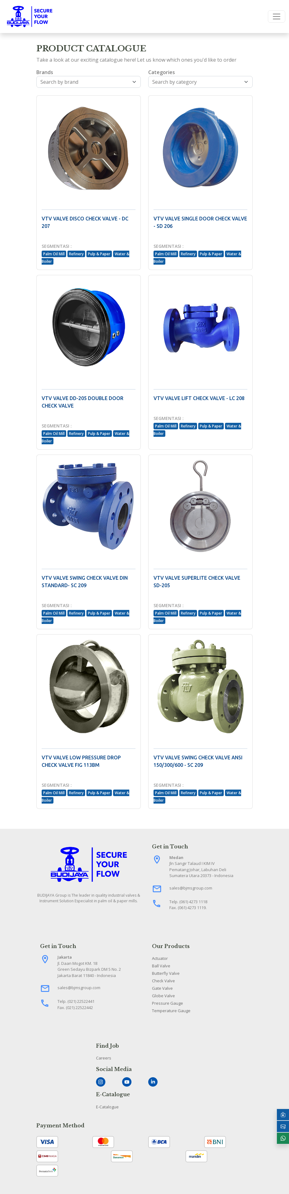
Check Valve (163, 981)
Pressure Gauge (167, 1003)
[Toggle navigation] (276, 16)
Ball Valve (161, 966)
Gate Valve (162, 988)
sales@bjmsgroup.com (190, 888)
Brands (44, 72)
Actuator (160, 958)
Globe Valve (163, 995)
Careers (103, 1058)
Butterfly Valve (166, 973)
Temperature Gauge (171, 1010)
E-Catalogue (107, 1107)
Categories (161, 72)
